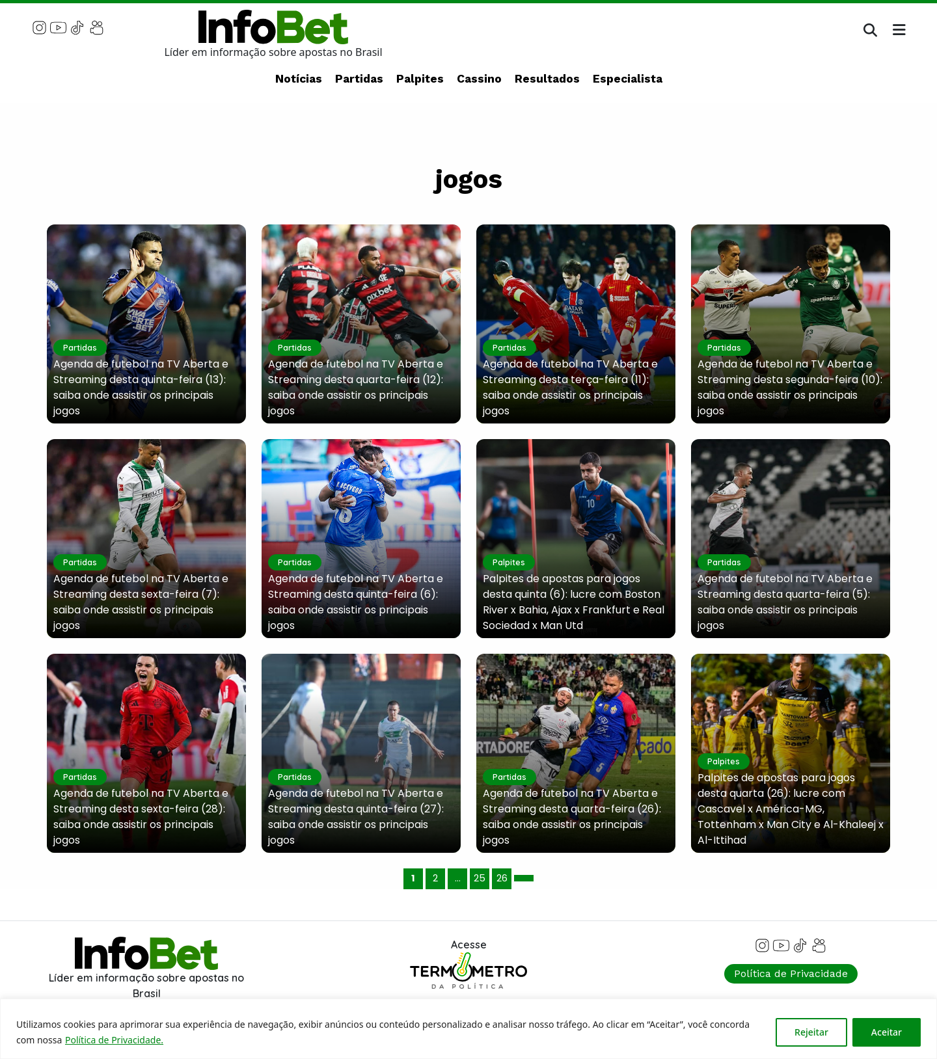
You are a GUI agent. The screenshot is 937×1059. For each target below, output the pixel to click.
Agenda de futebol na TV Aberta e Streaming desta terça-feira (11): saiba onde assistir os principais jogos (570, 387)
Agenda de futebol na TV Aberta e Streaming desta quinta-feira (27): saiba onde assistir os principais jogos (356, 817)
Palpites (420, 78)
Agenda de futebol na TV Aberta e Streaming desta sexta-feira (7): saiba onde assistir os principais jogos (140, 602)
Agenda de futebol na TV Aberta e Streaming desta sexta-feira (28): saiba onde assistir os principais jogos (140, 817)
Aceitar (886, 1032)
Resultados (547, 78)
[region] (468, 1029)
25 (479, 878)
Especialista (627, 78)
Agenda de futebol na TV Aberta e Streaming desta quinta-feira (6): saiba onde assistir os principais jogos (355, 602)
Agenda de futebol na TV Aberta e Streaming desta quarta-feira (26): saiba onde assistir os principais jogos (572, 817)
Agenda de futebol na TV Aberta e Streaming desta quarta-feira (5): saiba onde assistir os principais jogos (785, 602)
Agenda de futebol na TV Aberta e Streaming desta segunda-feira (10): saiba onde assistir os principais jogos (790, 387)
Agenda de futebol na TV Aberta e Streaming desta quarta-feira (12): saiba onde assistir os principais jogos (355, 387)
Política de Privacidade (791, 973)
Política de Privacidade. (114, 1040)
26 (502, 878)
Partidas (359, 78)
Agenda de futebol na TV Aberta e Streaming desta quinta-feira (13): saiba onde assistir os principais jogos (140, 387)
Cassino (479, 78)
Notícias (298, 78)
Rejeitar (811, 1032)
